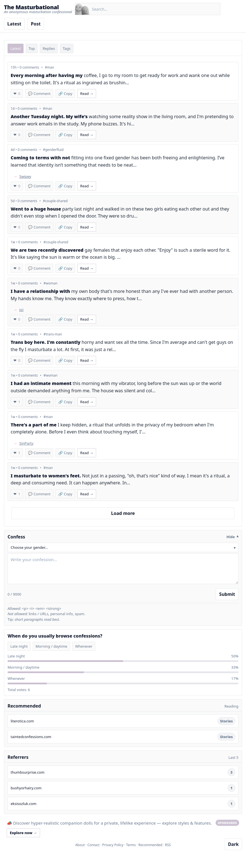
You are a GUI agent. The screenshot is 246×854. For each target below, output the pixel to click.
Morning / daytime (52, 646)
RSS (168, 845)
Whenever (83, 646)
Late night (19, 646)
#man (49, 67)
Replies (49, 48)
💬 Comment (39, 93)
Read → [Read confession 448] (86, 493)
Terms (131, 845)
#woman (50, 283)
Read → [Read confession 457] (86, 185)
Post (36, 24)
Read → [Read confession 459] (86, 93)
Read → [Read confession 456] (86, 227)
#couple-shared (55, 201)
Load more (123, 513)
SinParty (26, 443)
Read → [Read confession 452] (86, 360)
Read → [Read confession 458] (86, 134)
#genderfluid (53, 149)
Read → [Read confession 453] (86, 319)
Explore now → (23, 832)
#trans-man (52, 334)
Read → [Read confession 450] (86, 401)
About (80, 845)
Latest (14, 24)
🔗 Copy (65, 93)
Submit (227, 594)
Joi (21, 309)
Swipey (25, 176)
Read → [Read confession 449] (86, 452)
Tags (67, 48)
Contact (93, 845)
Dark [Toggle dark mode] (233, 844)
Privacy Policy (113, 845)
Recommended (150, 845)
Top (32, 48)
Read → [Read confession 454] (86, 268)
